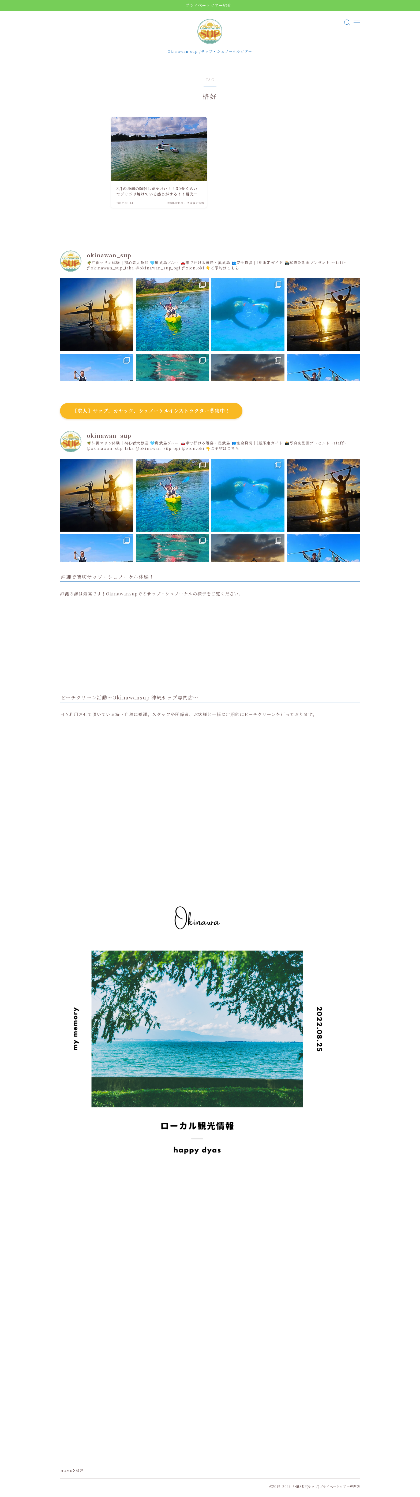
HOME (67, 1473)
